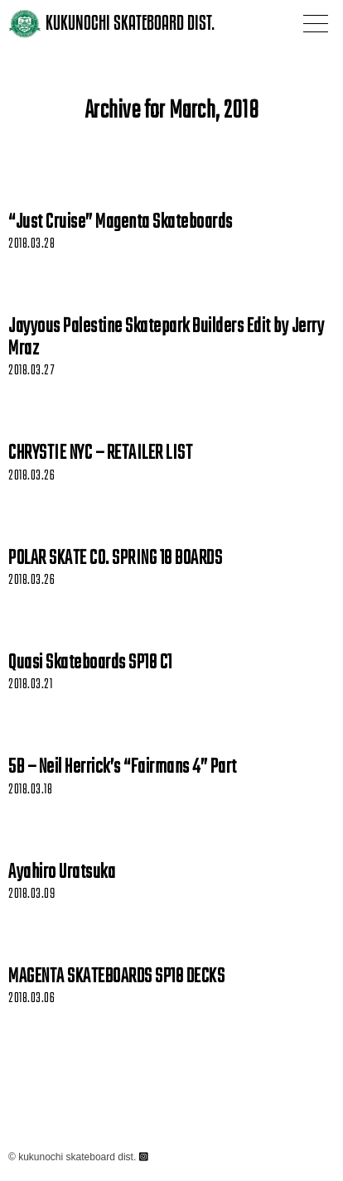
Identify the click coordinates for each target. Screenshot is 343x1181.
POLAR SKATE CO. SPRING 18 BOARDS (115, 559)
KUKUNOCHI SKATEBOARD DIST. (130, 23)
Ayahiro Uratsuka (61, 873)
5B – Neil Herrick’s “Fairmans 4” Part (122, 767)
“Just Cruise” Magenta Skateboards (120, 223)
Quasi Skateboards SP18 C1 (90, 663)
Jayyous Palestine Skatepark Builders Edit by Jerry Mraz (166, 337)
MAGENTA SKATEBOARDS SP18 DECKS (116, 977)
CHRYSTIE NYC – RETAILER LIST (100, 454)
